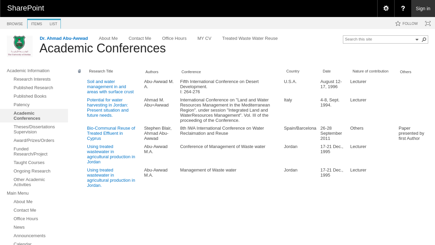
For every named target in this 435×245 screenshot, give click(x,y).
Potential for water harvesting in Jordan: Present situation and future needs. (107, 107)
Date (327, 71)
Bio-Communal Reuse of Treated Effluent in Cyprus (111, 133)
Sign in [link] (423, 8)
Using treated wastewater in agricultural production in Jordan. (111, 177)
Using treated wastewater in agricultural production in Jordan (111, 154)
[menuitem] (385, 8)
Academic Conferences (102, 48)
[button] (424, 39)
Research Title (101, 71)
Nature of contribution (370, 71)
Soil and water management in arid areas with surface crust (110, 86)
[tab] (15, 22)
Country (292, 71)
